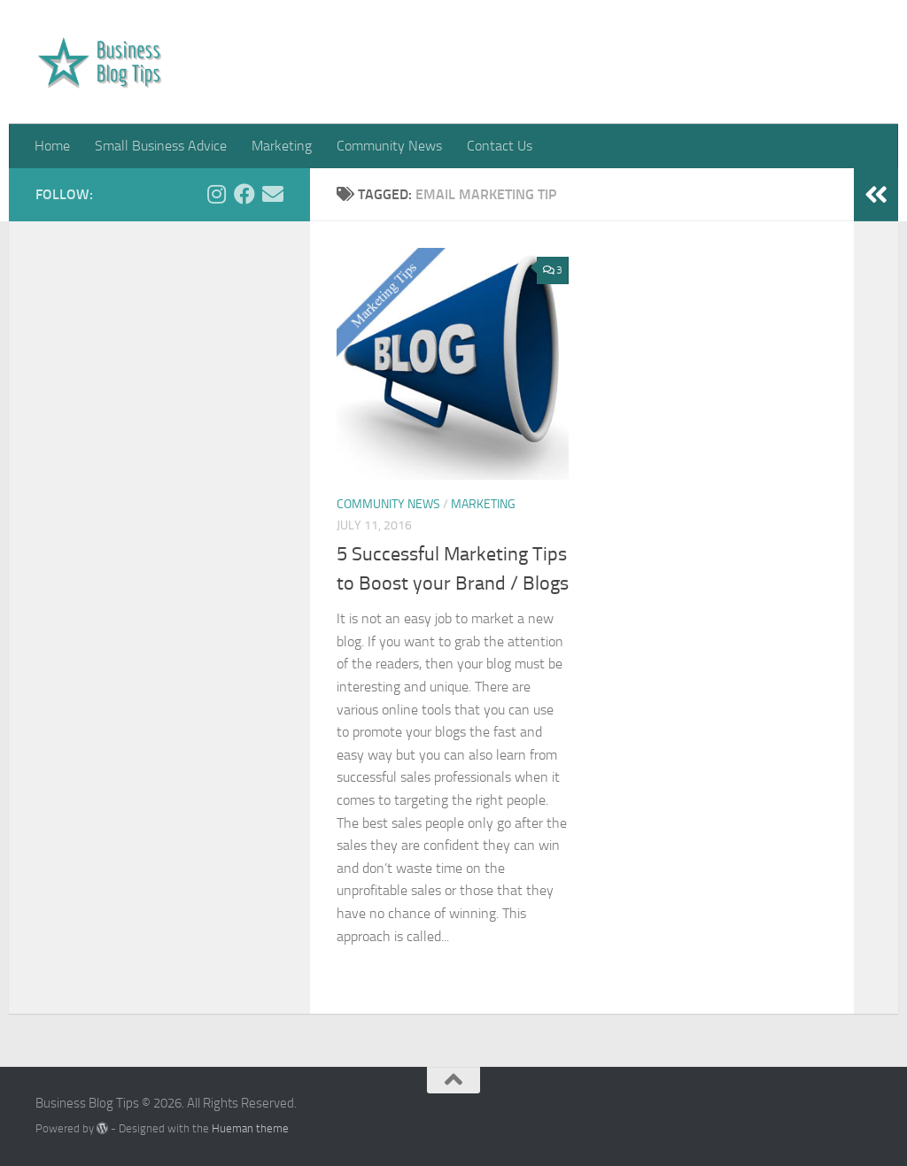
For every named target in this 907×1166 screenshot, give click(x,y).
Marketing (282, 145)
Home (52, 145)
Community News (389, 145)
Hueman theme (250, 1128)
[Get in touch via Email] (272, 194)
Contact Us (499, 145)
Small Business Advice (161, 145)
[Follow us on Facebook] (244, 194)
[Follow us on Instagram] (216, 194)
